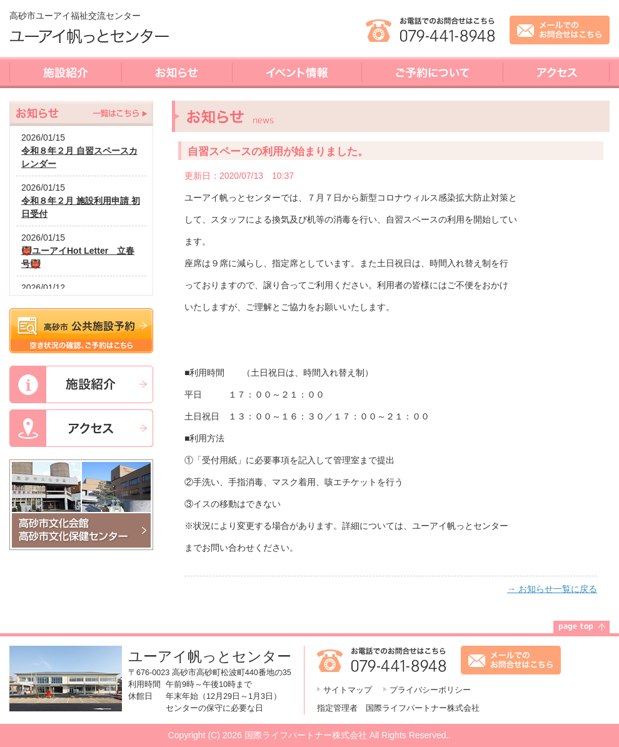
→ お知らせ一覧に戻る (552, 589)
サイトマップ (347, 690)
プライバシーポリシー (430, 690)
